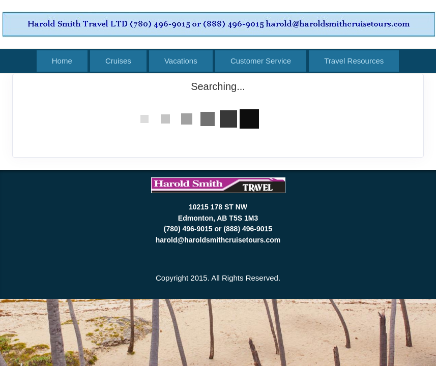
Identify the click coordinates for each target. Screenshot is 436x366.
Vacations (180, 60)
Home (62, 60)
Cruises (118, 60)
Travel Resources (354, 60)
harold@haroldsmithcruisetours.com (218, 240)
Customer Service (260, 60)
